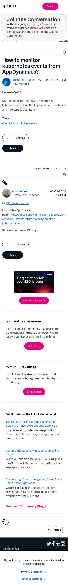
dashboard (10, 123)
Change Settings (32, 578)
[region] (34, 568)
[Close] (63, 555)
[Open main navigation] (63, 5)
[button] (63, 52)
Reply (12, 148)
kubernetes (29, 123)
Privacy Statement (32, 571)
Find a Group (34, 391)
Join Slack (34, 346)
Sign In (50, 6)
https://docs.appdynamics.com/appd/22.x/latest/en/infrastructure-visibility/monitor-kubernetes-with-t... (34, 219)
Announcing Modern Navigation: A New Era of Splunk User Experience (34, 481)
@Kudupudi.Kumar (17, 203)
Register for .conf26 (34, 300)
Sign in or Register (41, 28)
